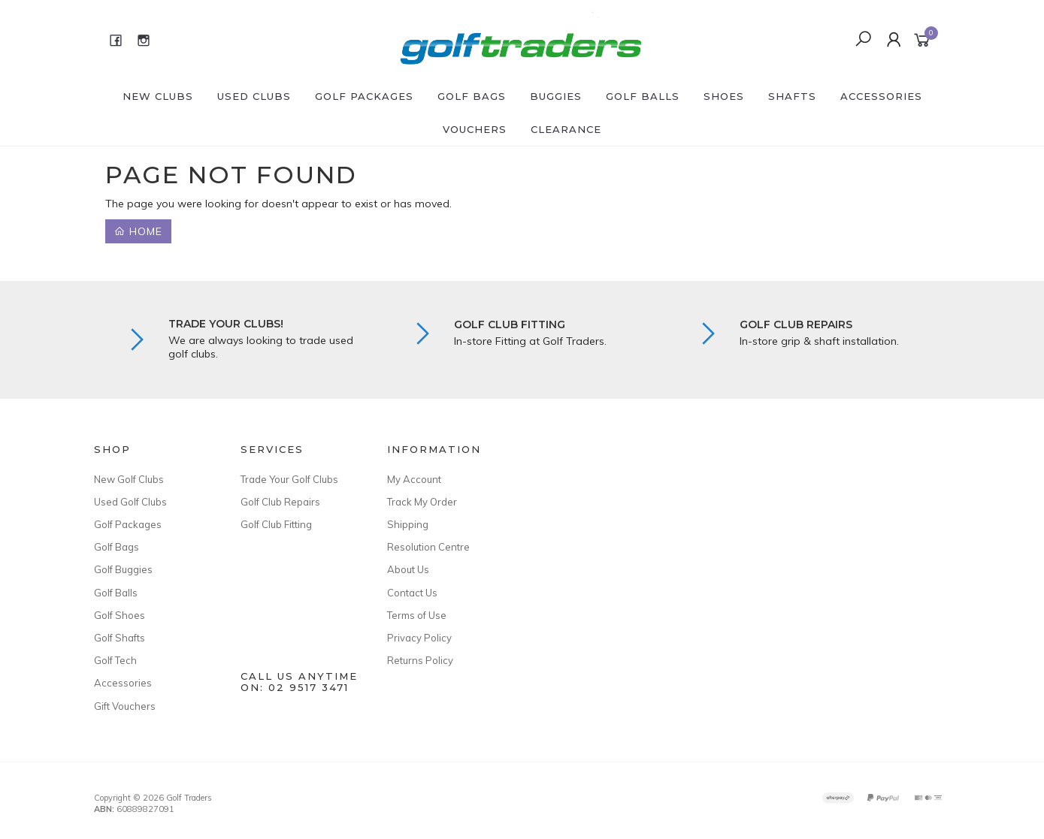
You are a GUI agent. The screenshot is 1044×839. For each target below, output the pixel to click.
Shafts (792, 96)
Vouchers (475, 129)
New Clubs (158, 96)
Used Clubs (254, 96)
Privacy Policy (419, 638)
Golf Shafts (119, 638)
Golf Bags (471, 96)
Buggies (556, 96)
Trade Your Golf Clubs (289, 479)
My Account (414, 479)
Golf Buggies (123, 569)
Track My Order (422, 502)
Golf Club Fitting (276, 524)
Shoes (724, 96)
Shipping (407, 524)
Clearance (566, 129)
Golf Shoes (119, 615)
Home (138, 231)
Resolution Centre (428, 547)
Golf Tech (115, 660)
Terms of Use (416, 615)
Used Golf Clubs (130, 502)
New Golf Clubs (129, 479)
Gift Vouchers (125, 706)
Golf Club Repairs (280, 502)
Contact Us (412, 593)
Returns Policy (420, 660)
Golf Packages (364, 96)
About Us (408, 569)
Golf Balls (642, 96)
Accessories (881, 96)
